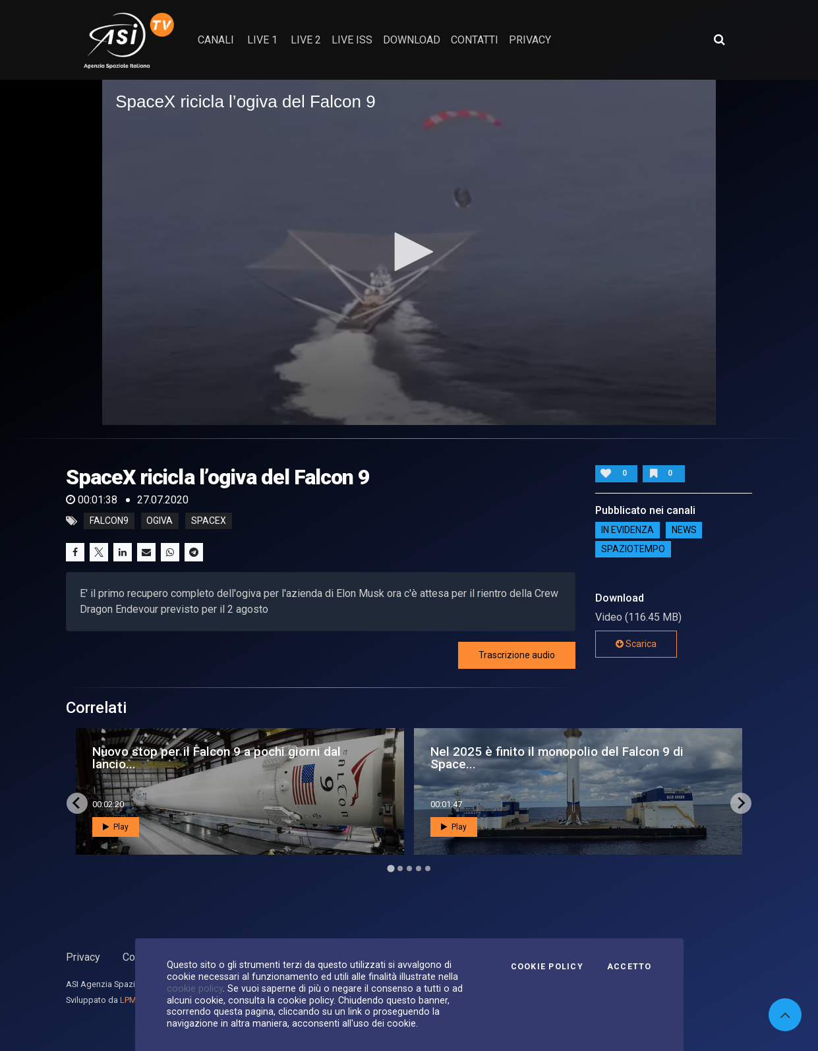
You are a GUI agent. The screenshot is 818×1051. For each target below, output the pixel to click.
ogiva (159, 521)
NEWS (684, 530)
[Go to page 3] (409, 868)
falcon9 (109, 521)
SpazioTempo (633, 549)
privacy (530, 40)
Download (411, 40)
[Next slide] (740, 803)
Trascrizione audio (517, 655)
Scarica (636, 644)
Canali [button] (216, 40)
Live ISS (352, 40)
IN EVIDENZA (627, 530)
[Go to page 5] (427, 868)
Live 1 (262, 40)
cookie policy (195, 988)
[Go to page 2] (400, 868)
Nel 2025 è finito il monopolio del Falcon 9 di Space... (557, 758)
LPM (128, 1000)
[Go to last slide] (77, 803)
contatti (474, 40)
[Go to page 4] (418, 868)
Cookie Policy (547, 967)
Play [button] (116, 827)
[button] (409, 252)
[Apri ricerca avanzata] (719, 39)
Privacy (83, 957)
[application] (409, 252)
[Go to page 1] (390, 868)
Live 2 (306, 40)
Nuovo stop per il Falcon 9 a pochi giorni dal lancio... (216, 758)
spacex (208, 521)
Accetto (629, 967)
